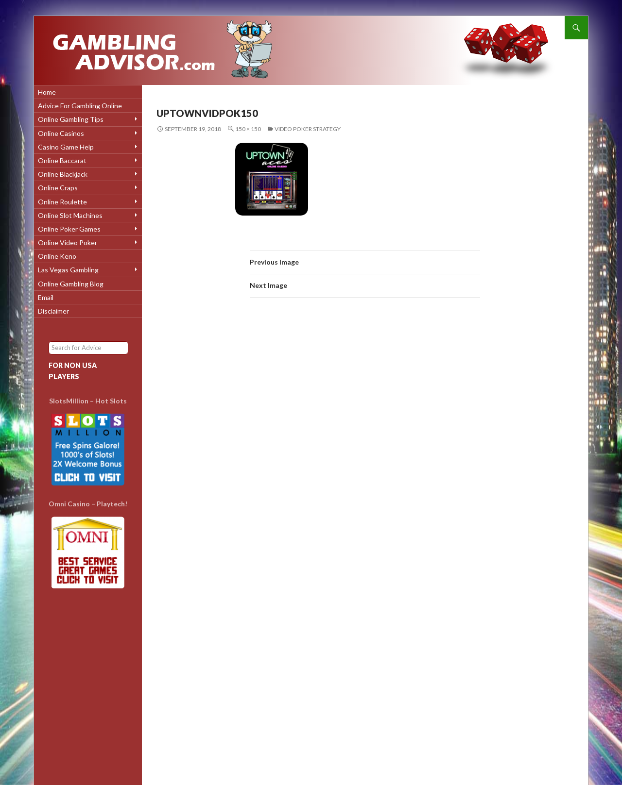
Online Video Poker (67, 242)
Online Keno (57, 256)
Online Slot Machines (70, 215)
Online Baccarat (62, 160)
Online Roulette (62, 202)
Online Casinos (61, 133)
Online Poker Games (69, 229)
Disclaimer (53, 311)
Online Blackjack (62, 174)
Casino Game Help (66, 147)
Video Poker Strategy (308, 129)
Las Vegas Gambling (68, 270)
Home (47, 92)
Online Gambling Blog (71, 284)
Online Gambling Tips (71, 119)
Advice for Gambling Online (80, 105)
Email (45, 297)
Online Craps (58, 188)
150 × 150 (248, 129)
